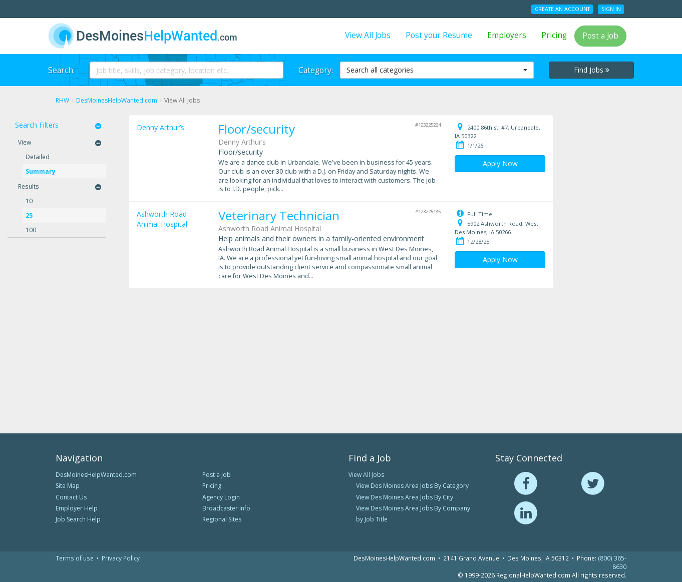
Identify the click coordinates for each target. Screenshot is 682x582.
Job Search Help (78, 519)
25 (29, 215)
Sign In (611, 9)
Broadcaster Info (226, 508)
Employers (506, 35)
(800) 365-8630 (612, 562)
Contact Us (71, 497)
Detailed (38, 157)
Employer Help (77, 508)
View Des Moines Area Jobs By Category (412, 485)
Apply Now (500, 163)
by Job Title (372, 519)
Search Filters (37, 125)
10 (29, 201)
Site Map (68, 485)
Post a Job (600, 36)
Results (28, 186)
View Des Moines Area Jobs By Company (413, 508)
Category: (315, 70)
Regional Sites (221, 519)
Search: (61, 70)
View (24, 142)
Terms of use (75, 558)
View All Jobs (368, 35)
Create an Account (562, 9)
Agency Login (221, 497)
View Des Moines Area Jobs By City (404, 497)
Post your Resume (439, 35)
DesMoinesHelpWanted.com (96, 474)
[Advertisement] (616, 265)
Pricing (554, 35)
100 (31, 230)
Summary (41, 171)
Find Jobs (591, 70)
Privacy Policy (121, 558)
